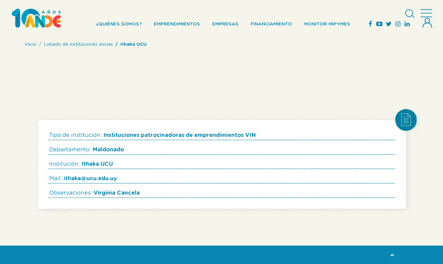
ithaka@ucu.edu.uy (90, 178)
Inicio (31, 44)
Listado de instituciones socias (78, 44)
